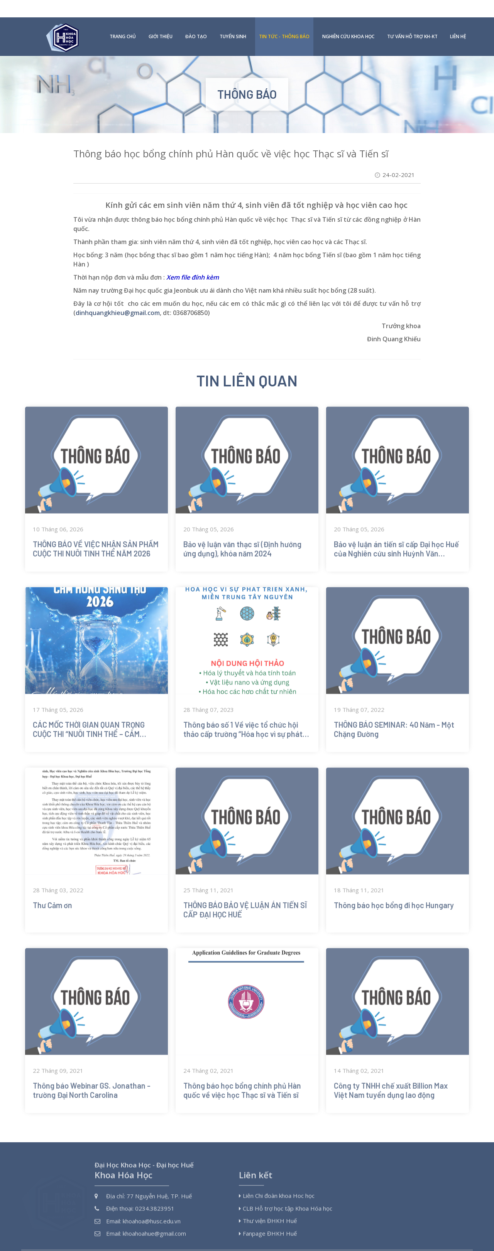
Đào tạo (196, 19)
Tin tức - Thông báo (284, 19)
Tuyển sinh (233, 19)
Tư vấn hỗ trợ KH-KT (412, 19)
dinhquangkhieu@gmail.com (118, 295)
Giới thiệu (161, 19)
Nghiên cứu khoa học (348, 19)
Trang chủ (123, 19)
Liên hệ (458, 19)
